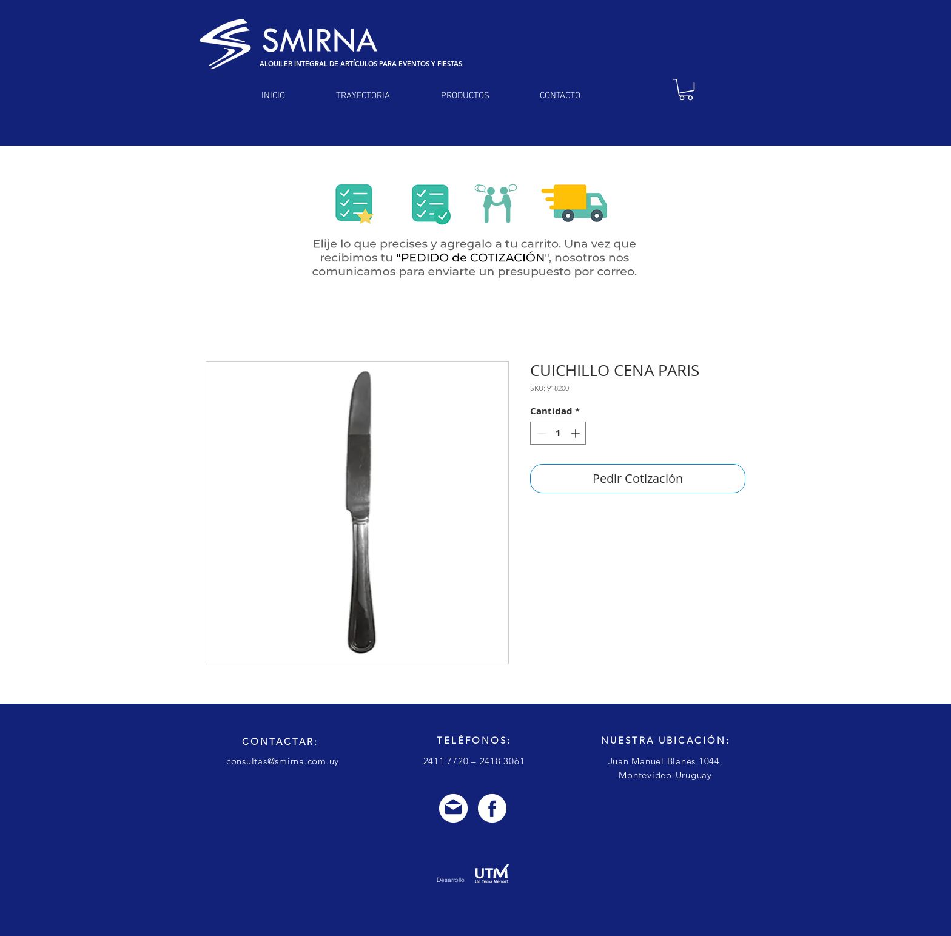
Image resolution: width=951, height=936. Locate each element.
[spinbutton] (558, 433)
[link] (686, 89)
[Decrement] (540, 433)
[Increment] (576, 433)
